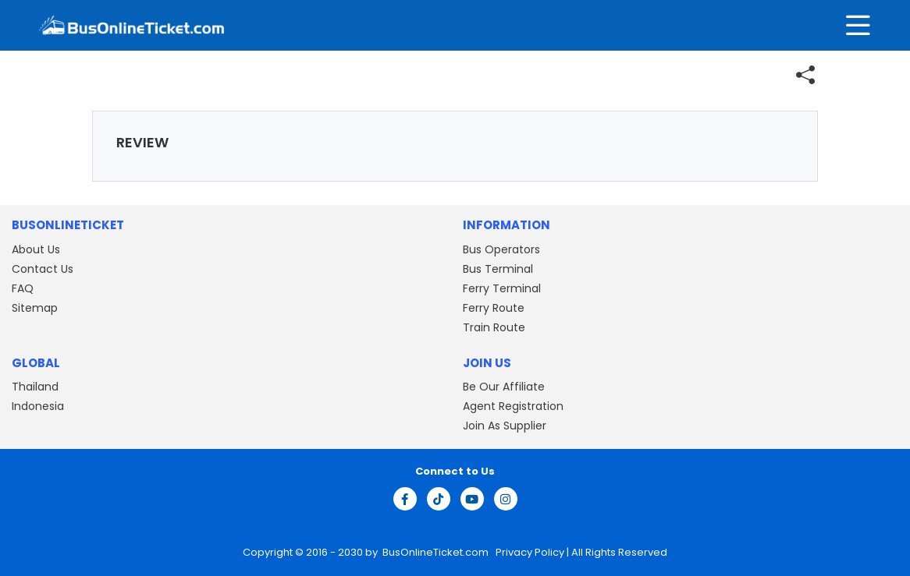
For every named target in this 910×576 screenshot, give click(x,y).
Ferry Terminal (502, 288)
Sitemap (35, 308)
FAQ (23, 288)
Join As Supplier (504, 425)
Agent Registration (513, 406)
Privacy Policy (528, 552)
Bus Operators (501, 249)
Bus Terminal (498, 269)
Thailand (35, 386)
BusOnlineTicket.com (436, 552)
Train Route (494, 327)
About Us (36, 249)
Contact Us (42, 269)
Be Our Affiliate (504, 386)
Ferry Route (493, 308)
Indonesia (38, 406)
